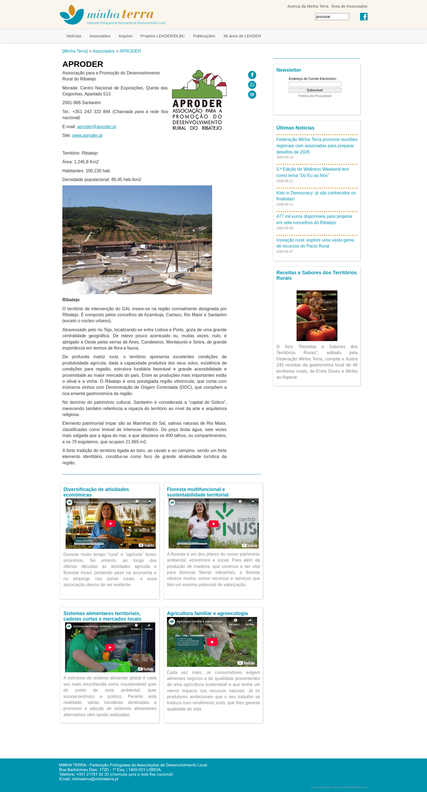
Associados (99, 36)
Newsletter (288, 70)
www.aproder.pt (87, 135)
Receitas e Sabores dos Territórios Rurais (316, 275)
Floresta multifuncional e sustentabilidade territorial (197, 492)
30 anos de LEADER (242, 36)
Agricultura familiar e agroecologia (207, 613)
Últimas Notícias (295, 128)
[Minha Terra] (75, 51)
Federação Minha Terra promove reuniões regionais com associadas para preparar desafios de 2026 (317, 145)
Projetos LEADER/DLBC (163, 36)
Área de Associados (349, 6)
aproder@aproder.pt (96, 126)
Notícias (73, 36)
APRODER (130, 51)
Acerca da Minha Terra (308, 6)
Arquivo (125, 36)
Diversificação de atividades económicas (96, 492)
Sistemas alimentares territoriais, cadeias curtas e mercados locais (102, 616)
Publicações (204, 36)
